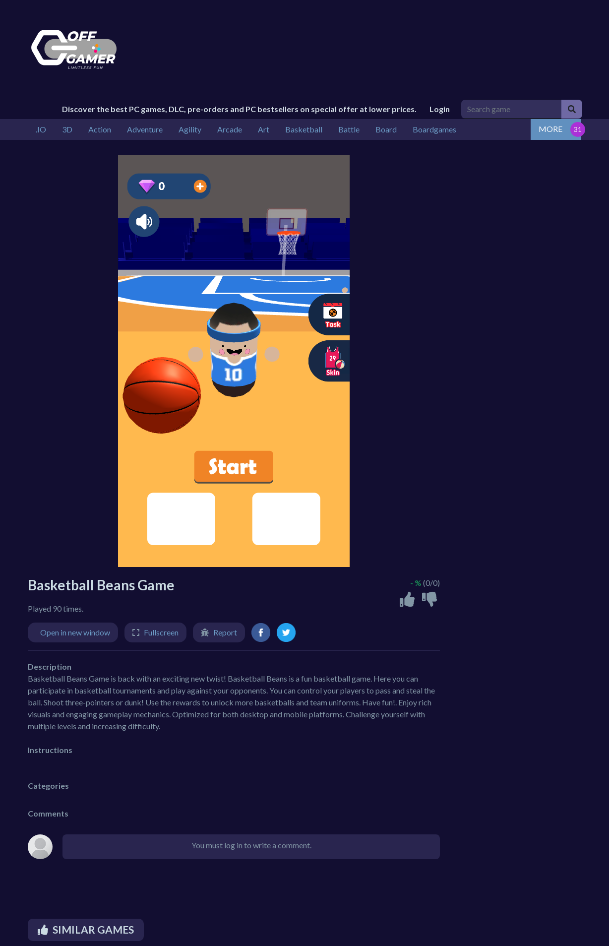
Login (439, 109)
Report (225, 632)
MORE (550, 128)
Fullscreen (161, 632)
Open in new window (75, 632)
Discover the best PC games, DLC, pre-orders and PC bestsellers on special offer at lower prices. (239, 109)
